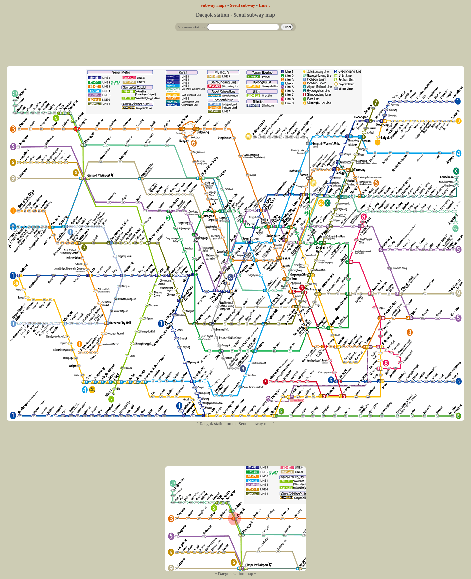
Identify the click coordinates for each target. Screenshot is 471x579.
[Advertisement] (235, 51)
